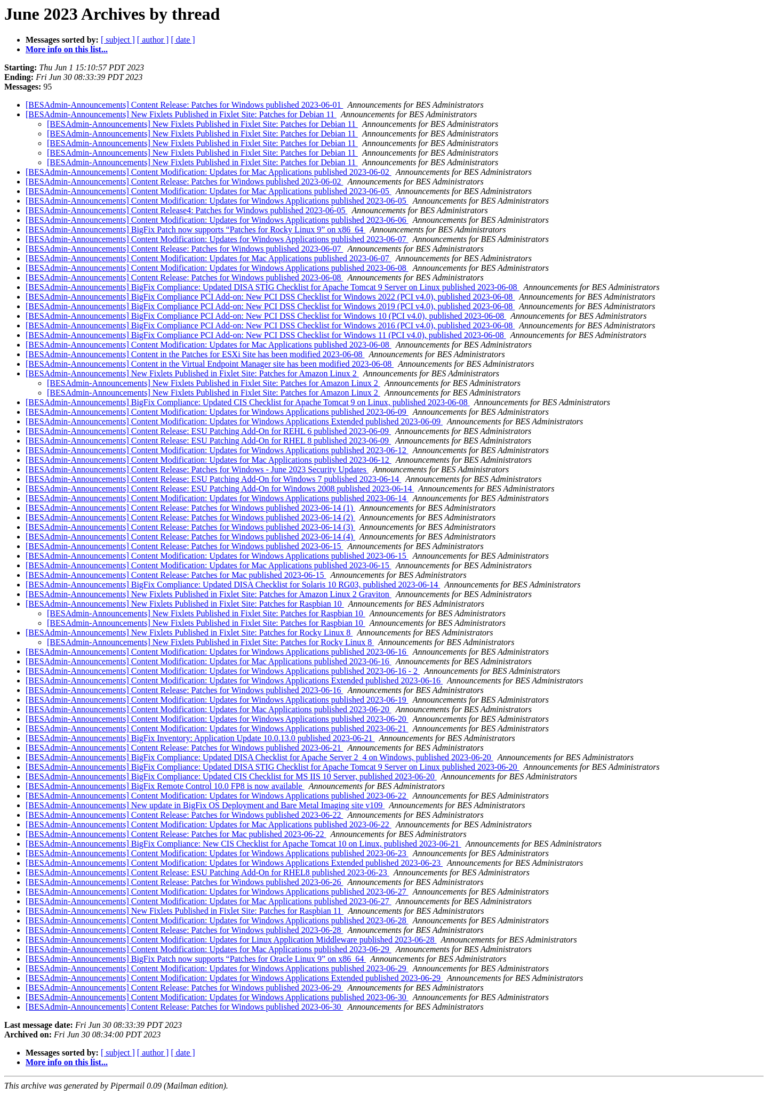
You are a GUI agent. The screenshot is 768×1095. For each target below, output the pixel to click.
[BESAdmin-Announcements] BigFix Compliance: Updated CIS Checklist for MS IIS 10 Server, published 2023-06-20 (231, 776)
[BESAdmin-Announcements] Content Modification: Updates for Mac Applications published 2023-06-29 (208, 949)
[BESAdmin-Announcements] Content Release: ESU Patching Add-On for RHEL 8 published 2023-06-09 (208, 440)
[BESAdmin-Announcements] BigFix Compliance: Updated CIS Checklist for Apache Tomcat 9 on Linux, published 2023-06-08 (248, 402)
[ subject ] (118, 39)
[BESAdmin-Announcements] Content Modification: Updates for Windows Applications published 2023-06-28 (217, 920)
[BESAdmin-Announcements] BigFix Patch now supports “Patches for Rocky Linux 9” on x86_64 (195, 229)
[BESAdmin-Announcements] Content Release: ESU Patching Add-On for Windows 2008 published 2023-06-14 (220, 488)
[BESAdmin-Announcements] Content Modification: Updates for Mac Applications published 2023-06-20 (208, 709)
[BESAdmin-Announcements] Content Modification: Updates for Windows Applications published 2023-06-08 (217, 267)
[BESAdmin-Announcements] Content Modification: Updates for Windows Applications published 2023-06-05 (217, 200)
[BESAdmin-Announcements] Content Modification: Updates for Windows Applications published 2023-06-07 (217, 239)
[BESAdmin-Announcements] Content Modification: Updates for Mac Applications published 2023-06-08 (208, 344)
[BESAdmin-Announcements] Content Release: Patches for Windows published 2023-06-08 (184, 277)
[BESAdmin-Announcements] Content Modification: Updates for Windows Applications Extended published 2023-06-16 (234, 680)
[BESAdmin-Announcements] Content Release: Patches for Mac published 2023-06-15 (176, 574)
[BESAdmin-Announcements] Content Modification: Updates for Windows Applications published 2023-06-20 (217, 718)
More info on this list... (67, 49)
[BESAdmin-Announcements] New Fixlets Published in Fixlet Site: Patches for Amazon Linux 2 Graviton (208, 594)
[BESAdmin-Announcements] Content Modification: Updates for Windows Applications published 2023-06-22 (217, 795)
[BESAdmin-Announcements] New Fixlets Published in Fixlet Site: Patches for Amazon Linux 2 (192, 373)
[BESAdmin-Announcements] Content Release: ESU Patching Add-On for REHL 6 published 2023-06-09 (208, 431)
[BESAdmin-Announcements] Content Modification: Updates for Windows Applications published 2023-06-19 (217, 699)
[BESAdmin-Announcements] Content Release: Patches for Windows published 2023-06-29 (184, 987)
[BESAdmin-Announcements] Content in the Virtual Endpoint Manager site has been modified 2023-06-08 (210, 363)
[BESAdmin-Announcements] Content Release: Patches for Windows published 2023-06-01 (184, 104)
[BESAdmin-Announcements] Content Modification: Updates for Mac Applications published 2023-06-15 (208, 565)
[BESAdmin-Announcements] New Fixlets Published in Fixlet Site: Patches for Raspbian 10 (185, 603)
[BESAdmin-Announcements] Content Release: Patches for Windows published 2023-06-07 (184, 248)
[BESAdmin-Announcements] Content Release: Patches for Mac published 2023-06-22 (176, 834)
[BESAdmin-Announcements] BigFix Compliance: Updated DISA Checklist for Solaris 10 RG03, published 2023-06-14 (233, 584)
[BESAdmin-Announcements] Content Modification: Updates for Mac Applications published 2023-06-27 (208, 901)
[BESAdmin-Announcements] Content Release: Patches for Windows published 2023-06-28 (184, 930)
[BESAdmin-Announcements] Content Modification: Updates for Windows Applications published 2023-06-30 (217, 997)
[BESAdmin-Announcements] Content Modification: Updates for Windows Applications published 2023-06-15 (217, 555)
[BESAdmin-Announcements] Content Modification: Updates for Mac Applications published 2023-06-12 (208, 459)
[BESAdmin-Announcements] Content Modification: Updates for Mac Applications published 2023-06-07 (208, 258)
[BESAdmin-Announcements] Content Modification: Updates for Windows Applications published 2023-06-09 (217, 411)
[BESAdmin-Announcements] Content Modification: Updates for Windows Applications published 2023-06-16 (217, 651)
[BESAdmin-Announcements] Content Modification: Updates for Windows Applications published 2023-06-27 (217, 891)
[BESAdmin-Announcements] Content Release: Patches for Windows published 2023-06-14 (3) (190, 527)
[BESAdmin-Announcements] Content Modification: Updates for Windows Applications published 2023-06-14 (217, 498)
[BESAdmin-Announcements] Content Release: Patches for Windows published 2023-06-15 (184, 546)
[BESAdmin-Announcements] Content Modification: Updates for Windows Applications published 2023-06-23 (217, 853)
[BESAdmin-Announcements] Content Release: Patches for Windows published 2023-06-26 (184, 882)
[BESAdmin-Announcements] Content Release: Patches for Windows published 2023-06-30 (184, 1006)
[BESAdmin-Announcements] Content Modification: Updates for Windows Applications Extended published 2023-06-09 (234, 421)
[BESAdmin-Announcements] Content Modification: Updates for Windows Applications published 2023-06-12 (217, 450)
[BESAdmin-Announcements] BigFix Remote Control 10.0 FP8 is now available (165, 786)
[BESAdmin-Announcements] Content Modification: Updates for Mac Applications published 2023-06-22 (208, 824)
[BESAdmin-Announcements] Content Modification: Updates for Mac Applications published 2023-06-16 (208, 661)
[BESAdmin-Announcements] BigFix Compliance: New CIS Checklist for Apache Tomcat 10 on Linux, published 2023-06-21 (243, 843)
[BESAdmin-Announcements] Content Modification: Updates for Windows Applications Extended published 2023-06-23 (234, 862)
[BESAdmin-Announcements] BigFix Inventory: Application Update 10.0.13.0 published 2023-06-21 (200, 738)
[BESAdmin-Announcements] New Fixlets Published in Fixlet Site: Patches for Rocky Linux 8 (189, 632)
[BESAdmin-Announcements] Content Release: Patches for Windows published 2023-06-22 (184, 814)
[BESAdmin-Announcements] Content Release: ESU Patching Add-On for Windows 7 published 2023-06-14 (213, 479)
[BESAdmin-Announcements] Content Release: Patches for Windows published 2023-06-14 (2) (190, 517)
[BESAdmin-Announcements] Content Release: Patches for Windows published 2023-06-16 (184, 690)
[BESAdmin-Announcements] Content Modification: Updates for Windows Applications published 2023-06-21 (217, 728)
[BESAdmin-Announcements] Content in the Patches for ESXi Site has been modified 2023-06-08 (195, 354)
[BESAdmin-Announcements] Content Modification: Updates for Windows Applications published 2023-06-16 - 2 (223, 670)
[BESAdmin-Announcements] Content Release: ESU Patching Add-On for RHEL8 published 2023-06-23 (207, 872)
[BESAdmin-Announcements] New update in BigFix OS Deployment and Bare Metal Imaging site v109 (205, 805)
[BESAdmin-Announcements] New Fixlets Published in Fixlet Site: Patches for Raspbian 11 (184, 910)
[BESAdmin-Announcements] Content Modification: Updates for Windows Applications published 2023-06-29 (217, 968)
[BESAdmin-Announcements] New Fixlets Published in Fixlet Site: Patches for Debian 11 (181, 114)
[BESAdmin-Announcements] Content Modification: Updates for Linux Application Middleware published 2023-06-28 (231, 939)
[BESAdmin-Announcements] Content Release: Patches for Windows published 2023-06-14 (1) (190, 507)
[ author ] (153, 39)
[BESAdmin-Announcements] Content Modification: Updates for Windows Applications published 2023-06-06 (217, 219)
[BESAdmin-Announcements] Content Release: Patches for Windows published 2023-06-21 (184, 747)
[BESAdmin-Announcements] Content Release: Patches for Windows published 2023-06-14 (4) (190, 536)
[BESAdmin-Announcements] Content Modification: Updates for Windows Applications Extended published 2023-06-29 (234, 978)
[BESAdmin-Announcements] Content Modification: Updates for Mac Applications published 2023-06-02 (208, 171)
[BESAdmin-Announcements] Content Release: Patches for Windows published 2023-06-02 (184, 181)
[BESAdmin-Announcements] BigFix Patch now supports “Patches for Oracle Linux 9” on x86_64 (196, 958)
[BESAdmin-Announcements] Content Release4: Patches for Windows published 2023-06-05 (186, 210)
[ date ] (183, 39)
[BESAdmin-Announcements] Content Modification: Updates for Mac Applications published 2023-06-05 (208, 191)
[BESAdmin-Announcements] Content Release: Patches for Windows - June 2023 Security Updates (197, 469)
